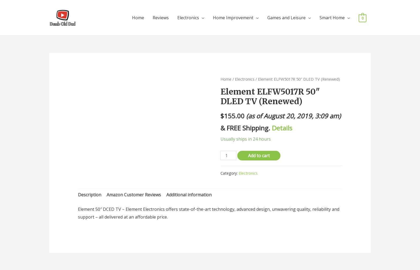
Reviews (161, 18)
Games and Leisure (286, 18)
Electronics (188, 18)
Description (89, 195)
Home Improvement (233, 18)
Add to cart (259, 156)
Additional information (189, 195)
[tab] (89, 195)
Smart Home (332, 18)
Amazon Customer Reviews (134, 195)
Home (138, 18)
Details (282, 127)
